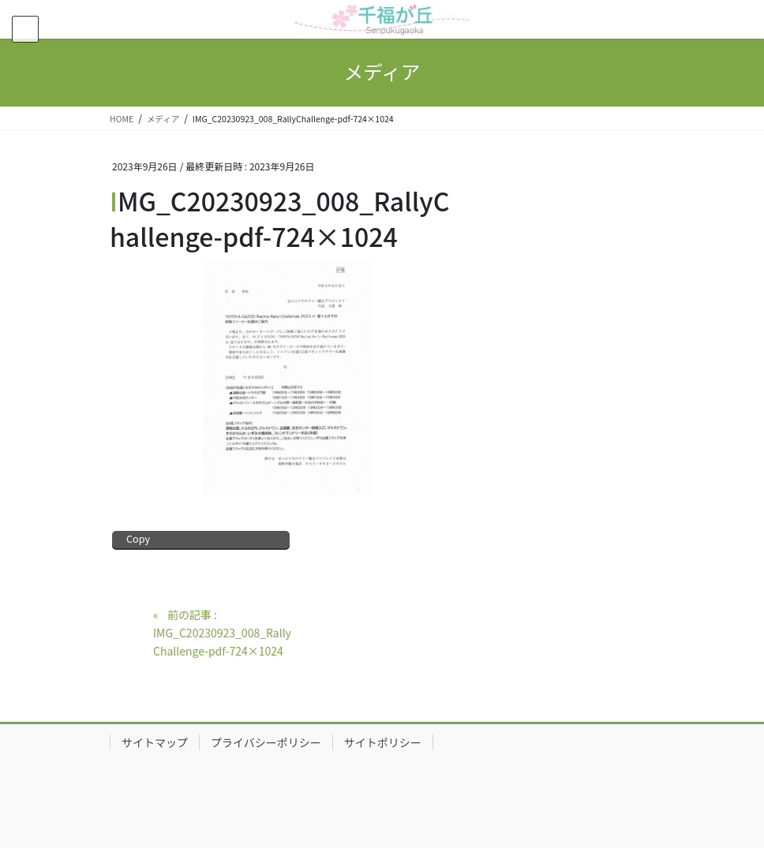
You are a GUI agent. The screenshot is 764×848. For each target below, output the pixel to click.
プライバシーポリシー (266, 742)
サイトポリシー (382, 742)
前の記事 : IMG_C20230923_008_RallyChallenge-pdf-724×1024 (222, 633)
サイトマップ (155, 742)
